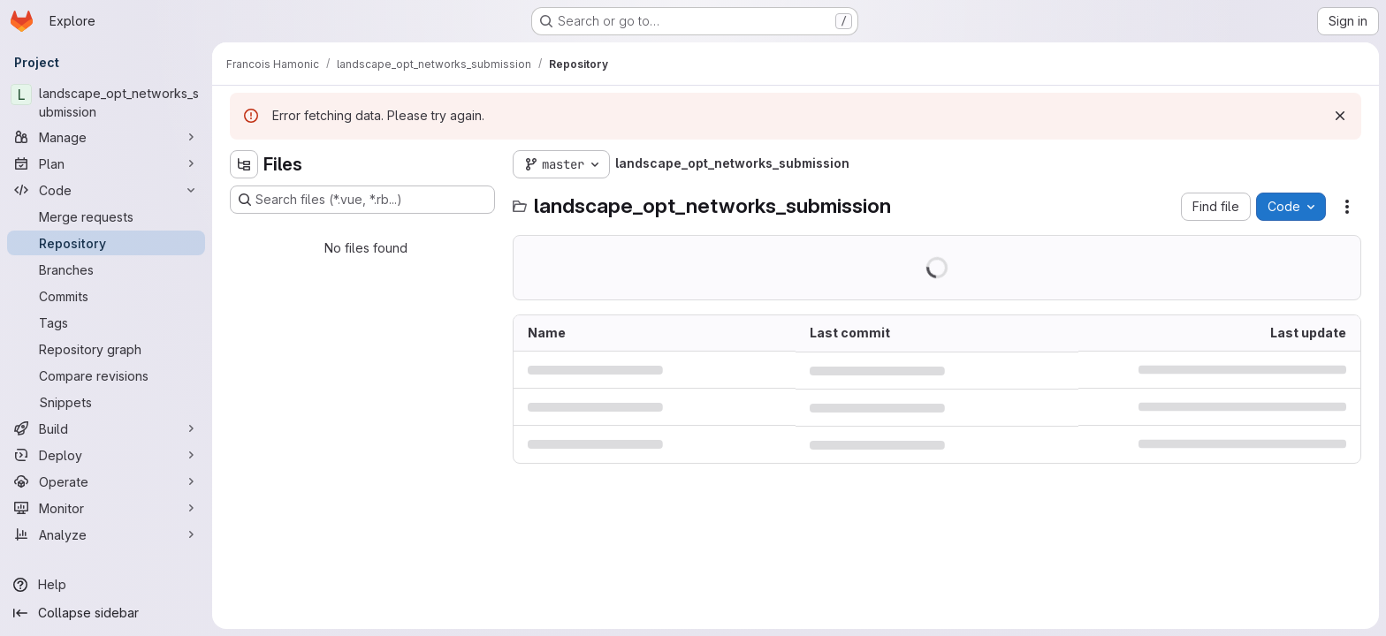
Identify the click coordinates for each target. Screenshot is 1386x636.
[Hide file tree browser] (244, 164)
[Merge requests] (106, 216)
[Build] (106, 428)
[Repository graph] (106, 349)
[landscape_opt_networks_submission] (106, 102)
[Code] (106, 190)
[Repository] (106, 243)
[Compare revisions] (106, 375)
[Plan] (106, 163)
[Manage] (106, 137)
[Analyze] (106, 534)
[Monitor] (106, 508)
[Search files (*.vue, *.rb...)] (362, 200)
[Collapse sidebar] (106, 613)
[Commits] (106, 296)
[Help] (106, 584)
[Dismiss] (1340, 115)
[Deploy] (106, 455)
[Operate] (106, 481)
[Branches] (106, 269)
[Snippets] (106, 402)
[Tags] (106, 322)
